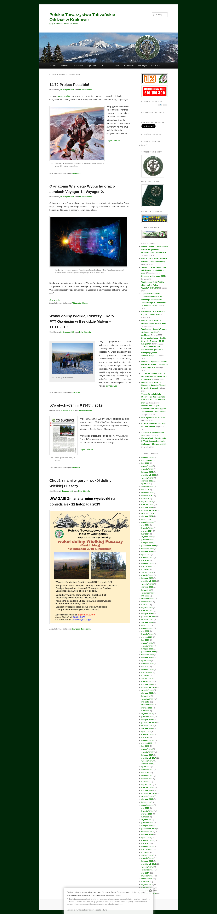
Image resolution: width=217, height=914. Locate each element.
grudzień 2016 (147, 787)
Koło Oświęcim (85, 332)
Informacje (65, 65)
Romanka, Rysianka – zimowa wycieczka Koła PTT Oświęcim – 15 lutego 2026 (154, 364)
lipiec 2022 (146, 590)
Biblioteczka (129, 65)
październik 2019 (148, 687)
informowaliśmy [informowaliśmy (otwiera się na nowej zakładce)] (64, 96)
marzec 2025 (146, 496)
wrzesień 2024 (147, 513)
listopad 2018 (147, 720)
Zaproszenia (92, 65)
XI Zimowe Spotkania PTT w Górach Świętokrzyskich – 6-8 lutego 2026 (154, 376)
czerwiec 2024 (147, 522)
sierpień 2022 (147, 587)
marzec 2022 (146, 602)
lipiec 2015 (146, 837)
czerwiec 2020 (147, 664)
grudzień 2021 (147, 610)
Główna (53, 65)
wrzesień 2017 (147, 761)
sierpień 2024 (147, 516)
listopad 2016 (147, 790)
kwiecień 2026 (147, 457)
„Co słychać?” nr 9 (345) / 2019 (76, 405)
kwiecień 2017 (147, 775)
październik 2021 (148, 616)
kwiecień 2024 (147, 528)
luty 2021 (145, 640)
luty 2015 (145, 852)
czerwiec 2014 (147, 870)
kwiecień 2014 (147, 876)
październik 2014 (148, 864)
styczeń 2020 (147, 678)
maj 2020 (145, 667)
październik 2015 (148, 829)
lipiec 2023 (146, 554)
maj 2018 (145, 737)
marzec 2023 (146, 566)
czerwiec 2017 (147, 770)
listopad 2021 (147, 613)
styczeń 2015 (147, 855)
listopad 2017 (147, 755)
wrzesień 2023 (147, 549)
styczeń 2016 (147, 820)
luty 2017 (145, 781)
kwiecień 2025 (147, 493)
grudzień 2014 (147, 858)
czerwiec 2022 (147, 593)
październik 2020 (148, 652)
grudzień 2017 (147, 752)
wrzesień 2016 (147, 796)
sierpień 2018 (147, 728)
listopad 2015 (147, 826)
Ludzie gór (142, 65)
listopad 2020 (147, 649)
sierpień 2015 (147, 834)
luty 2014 (145, 882)
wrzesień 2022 (147, 584)
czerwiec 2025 (147, 487)
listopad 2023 (147, 543)
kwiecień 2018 (147, 740)
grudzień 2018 (147, 717)
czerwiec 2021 (147, 628)
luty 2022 (145, 605)
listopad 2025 (147, 472)
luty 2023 (145, 569)
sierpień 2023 (147, 552)
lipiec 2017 (146, 767)
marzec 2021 (146, 637)
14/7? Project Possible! (69, 85)
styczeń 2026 (147, 466)
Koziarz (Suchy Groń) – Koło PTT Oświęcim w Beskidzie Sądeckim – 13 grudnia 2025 (153, 441)
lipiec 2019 (146, 696)
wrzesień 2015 (147, 832)
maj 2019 (145, 702)
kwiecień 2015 (147, 846)
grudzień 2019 (147, 681)
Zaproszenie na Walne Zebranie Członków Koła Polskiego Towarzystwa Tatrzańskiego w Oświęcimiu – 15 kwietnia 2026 (154, 300)
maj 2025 (145, 490)
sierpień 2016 (147, 799)
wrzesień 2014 (147, 867)
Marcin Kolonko (85, 90)
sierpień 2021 (147, 622)
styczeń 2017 (147, 784)
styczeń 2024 (147, 537)
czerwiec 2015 (147, 840)
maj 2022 (145, 596)
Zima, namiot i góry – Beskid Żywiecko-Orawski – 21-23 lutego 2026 (153, 341)
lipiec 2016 (146, 802)
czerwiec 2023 (147, 557)
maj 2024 (145, 525)
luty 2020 (145, 675)
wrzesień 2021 (147, 619)
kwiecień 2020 (147, 669)
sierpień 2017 (147, 764)
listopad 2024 (147, 507)
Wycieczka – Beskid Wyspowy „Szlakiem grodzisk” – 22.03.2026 (154, 332)
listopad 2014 (147, 861)
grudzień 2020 (147, 646)
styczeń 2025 (147, 501)
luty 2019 (145, 711)
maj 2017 (145, 773)
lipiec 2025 (146, 484)
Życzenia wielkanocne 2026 (153, 276)
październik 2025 (148, 475)
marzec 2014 (146, 879)
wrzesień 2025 (147, 478)
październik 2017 (148, 758)
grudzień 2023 (147, 540)
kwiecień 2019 (147, 705)
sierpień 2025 (147, 481)
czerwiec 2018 (147, 734)
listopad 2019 (147, 684)
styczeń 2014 (147, 885)
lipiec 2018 (146, 731)
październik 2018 (148, 722)
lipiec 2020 (146, 661)
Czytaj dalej (113, 140)
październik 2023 (148, 546)
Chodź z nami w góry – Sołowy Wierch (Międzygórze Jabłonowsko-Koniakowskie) (153, 409)
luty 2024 (145, 534)
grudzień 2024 (147, 504)
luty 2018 (145, 746)
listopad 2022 (147, 578)
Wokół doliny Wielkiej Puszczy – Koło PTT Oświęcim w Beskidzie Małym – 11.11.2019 (81, 321)
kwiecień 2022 (147, 599)
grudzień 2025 (147, 469)
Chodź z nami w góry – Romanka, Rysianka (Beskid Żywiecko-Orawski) (153, 385)
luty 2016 (145, 817)
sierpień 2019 (147, 693)
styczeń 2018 (147, 749)
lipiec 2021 (146, 625)
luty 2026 (145, 463)
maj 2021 (145, 631)
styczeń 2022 (147, 607)
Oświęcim (76, 392)
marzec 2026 (146, 460)
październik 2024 (148, 510)
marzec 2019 (146, 708)
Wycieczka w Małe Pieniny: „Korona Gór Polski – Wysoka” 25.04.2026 (153, 285)
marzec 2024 (146, 531)
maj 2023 (145, 560)
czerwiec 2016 (147, 805)
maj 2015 (145, 843)
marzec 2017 (146, 779)
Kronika (117, 65)
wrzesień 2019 (147, 690)
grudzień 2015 (147, 823)
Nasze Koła (155, 65)
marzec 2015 (146, 849)
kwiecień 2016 (147, 811)
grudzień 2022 (147, 575)
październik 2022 (148, 581)
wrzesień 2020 (147, 655)
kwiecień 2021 (147, 634)
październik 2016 (148, 793)
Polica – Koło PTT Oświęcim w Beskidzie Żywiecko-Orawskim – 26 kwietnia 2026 (154, 250)
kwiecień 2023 (147, 563)
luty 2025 (145, 499)
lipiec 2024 (146, 519)
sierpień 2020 (147, 658)
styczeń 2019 (147, 714)
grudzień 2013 (147, 888)
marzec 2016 (146, 814)
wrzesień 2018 (147, 725)
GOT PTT (105, 65)
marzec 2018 (146, 743)
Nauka (84, 303)
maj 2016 (145, 808)
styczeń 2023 (147, 572)
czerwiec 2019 (147, 699)
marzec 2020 (146, 672)
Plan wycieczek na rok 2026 (153, 417)
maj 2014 (145, 873)
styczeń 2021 (147, 643)
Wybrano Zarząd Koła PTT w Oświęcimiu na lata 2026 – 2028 (153, 270)
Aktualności (78, 65)
